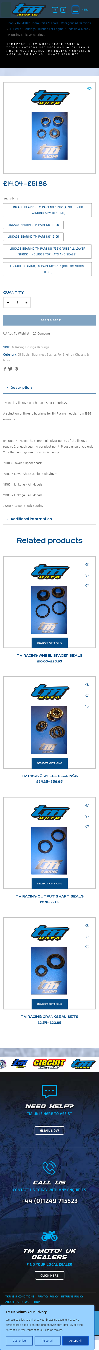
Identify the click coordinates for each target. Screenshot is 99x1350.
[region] (47, 1327)
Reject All (47, 1341)
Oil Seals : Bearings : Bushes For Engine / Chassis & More (48, 29)
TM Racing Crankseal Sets (50, 1016)
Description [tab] (21, 387)
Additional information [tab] (31, 519)
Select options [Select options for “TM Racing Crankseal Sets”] (49, 1004)
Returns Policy (72, 1296)
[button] (89, 88)
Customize (19, 1341)
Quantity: (13, 292)
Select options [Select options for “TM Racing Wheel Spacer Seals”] (49, 642)
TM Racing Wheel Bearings (49, 776)
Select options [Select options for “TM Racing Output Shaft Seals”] (49, 883)
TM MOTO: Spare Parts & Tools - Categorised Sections (54, 23)
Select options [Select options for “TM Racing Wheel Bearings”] (49, 763)
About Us (12, 1301)
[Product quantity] (17, 302)
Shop (10, 23)
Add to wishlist (18, 333)
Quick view (87, 564)
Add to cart (51, 320)
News (25, 1301)
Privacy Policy (48, 1296)
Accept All (75, 1341)
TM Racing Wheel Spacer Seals (50, 655)
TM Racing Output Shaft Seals (49, 896)
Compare (43, 333)
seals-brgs (11, 198)
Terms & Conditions (19, 1296)
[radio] (47, 210)
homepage (16, 43)
